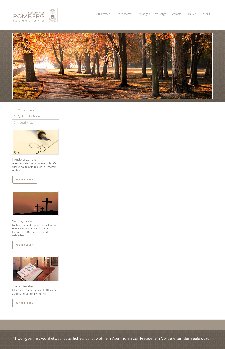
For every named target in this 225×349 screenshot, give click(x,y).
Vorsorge (160, 14)
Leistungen (143, 14)
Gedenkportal (123, 14)
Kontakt (205, 14)
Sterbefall (176, 14)
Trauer (192, 14)
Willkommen (103, 14)
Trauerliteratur (26, 122)
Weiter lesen (24, 179)
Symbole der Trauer (29, 116)
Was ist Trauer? (26, 110)
